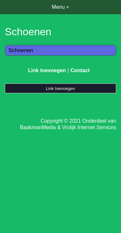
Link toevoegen (47, 70)
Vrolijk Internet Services (89, 127)
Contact (80, 70)
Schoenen (20, 50)
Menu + (60, 7)
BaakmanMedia (38, 127)
